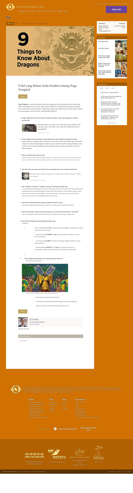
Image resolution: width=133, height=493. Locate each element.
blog (64, 425)
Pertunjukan (22, 11)
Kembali (10, 23)
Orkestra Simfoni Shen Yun (36, 423)
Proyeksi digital (80, 430)
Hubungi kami (112, 3)
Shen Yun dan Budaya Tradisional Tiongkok (88, 436)
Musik (77, 423)
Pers (95, 3)
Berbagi (23, 96)
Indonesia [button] (124, 3)
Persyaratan (118, 490)
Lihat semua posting (34, 343)
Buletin (98, 3)
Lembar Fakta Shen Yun (35, 428)
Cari (118, 3)
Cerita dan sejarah (81, 434)
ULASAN (60, 11)
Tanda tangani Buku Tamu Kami (88, 448)
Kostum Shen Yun (81, 428)
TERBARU (53, 421)
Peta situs (129, 490)
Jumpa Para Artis (33, 434)
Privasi (124, 490)
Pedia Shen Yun (104, 3)
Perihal (31, 419)
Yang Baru (65, 421)
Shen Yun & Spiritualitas (35, 432)
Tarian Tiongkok (80, 421)
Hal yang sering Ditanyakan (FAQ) (38, 436)
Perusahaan (32, 11)
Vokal (77, 425)
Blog (17, 23)
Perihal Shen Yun (54, 423)
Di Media (52, 430)
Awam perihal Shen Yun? (36, 421)
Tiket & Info (116, 9)
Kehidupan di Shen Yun (35, 425)
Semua (101, 88)
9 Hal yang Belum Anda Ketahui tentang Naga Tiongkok (34, 23)
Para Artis (41, 11)
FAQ (65, 11)
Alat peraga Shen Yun (82, 432)
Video (48, 11)
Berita (54, 11)
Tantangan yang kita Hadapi (36, 430)
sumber (44, 190)
